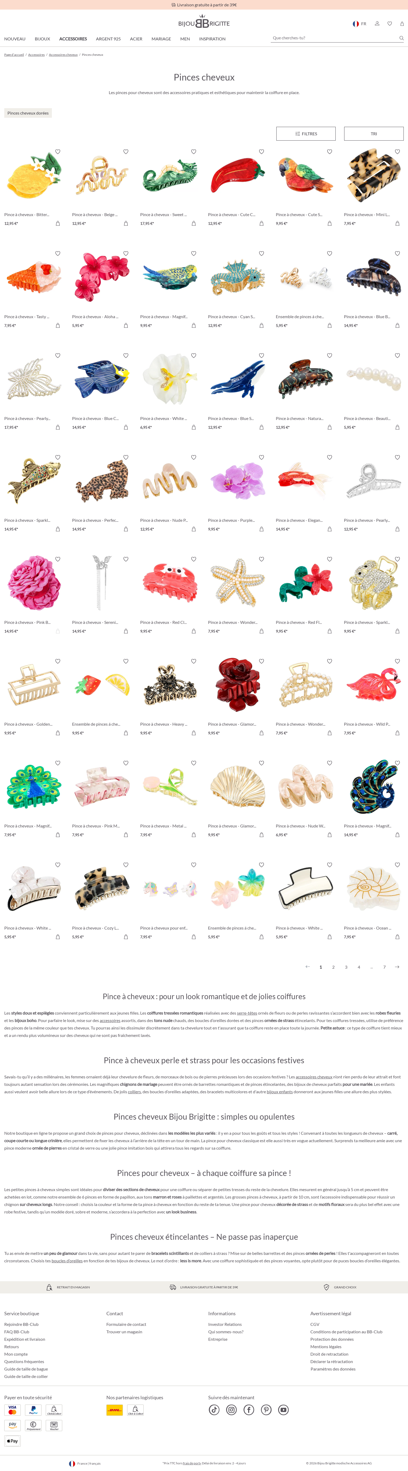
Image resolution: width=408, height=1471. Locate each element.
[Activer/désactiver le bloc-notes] (57, 151)
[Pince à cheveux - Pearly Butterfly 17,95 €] (34, 392)
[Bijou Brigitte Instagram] (232, 1410)
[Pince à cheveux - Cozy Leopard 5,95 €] (102, 901)
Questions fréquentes (24, 1361)
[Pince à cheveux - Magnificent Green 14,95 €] (374, 800)
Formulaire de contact (126, 1324)
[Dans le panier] (57, 223)
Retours (11, 1346)
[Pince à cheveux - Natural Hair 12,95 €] (306, 392)
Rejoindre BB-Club (21, 1324)
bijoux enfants (280, 1091)
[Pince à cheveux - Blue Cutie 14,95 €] (102, 392)
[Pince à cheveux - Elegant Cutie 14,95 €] (306, 494)
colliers (134, 1091)
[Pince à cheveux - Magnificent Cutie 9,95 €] (170, 290)
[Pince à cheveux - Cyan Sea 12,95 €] (238, 290)
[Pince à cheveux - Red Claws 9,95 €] (170, 596)
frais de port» (192, 1463)
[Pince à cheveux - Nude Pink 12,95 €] (170, 494)
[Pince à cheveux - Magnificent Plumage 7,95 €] (34, 800)
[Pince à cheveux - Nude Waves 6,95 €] (306, 800)
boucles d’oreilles (67, 1260)
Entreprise (217, 1339)
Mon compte (16, 1353)
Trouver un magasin (124, 1331)
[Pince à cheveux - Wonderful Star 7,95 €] (238, 596)
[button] (376, 23)
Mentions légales (326, 1346)
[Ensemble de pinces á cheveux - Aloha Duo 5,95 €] (238, 901)
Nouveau (15, 38)
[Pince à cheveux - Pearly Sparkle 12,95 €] (374, 494)
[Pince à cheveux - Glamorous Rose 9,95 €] (238, 698)
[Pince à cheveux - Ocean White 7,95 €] (374, 901)
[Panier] (402, 23)
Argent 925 (108, 38)
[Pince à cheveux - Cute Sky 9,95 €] (306, 188)
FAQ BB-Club (16, 1331)
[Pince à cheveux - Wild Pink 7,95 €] (374, 698)
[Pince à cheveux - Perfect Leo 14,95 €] (102, 494)
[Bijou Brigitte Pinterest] (266, 1410)
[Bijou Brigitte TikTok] (214, 1410)
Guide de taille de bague (26, 1368)
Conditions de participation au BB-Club (346, 1331)
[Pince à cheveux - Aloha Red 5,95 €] (102, 290)
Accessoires (73, 38)
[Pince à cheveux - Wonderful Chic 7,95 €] (306, 698)
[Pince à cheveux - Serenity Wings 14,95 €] (102, 596)
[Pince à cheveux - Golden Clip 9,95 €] (34, 698)
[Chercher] (401, 38)
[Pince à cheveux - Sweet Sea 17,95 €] (170, 188)
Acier (136, 38)
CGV (314, 1324)
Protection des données (332, 1339)
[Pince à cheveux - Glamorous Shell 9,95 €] (238, 800)
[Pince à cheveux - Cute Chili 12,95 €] (238, 188)
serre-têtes (247, 1012)
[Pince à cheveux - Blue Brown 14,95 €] (374, 290)
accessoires (110, 1020)
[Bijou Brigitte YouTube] (283, 1410)
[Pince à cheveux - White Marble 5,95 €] (34, 901)
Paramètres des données (333, 1369)
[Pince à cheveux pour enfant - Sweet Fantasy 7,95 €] (170, 901)
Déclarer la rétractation (331, 1361)
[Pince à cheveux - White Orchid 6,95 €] (170, 392)
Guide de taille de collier (26, 1376)
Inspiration (212, 38)
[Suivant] (397, 967)
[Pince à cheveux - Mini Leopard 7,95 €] (374, 188)
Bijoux (42, 38)
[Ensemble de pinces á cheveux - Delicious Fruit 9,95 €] (102, 698)
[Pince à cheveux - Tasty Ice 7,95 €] (34, 290)
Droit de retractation (329, 1353)
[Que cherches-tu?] (337, 38)
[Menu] (306, 134)
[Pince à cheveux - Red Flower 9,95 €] (306, 596)
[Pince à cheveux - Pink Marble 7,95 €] (102, 800)
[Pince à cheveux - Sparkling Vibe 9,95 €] (374, 596)
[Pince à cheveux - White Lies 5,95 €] (306, 901)
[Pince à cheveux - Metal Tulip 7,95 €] (170, 800)
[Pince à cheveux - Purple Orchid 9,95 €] (238, 494)
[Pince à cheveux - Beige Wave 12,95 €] (102, 188)
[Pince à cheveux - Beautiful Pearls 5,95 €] (374, 392)
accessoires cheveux (314, 1076)
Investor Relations (225, 1324)
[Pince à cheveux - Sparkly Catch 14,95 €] (34, 494)
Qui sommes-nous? (225, 1331)
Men (185, 38)
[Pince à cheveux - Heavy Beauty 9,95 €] (170, 698)
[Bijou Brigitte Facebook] (249, 1410)
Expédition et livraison (24, 1339)
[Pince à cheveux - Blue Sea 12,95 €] (238, 392)
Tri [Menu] (374, 133)
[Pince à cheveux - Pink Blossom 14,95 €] (34, 596)
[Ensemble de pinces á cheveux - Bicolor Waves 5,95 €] (306, 290)
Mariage (161, 38)
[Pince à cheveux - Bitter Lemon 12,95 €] (34, 188)
